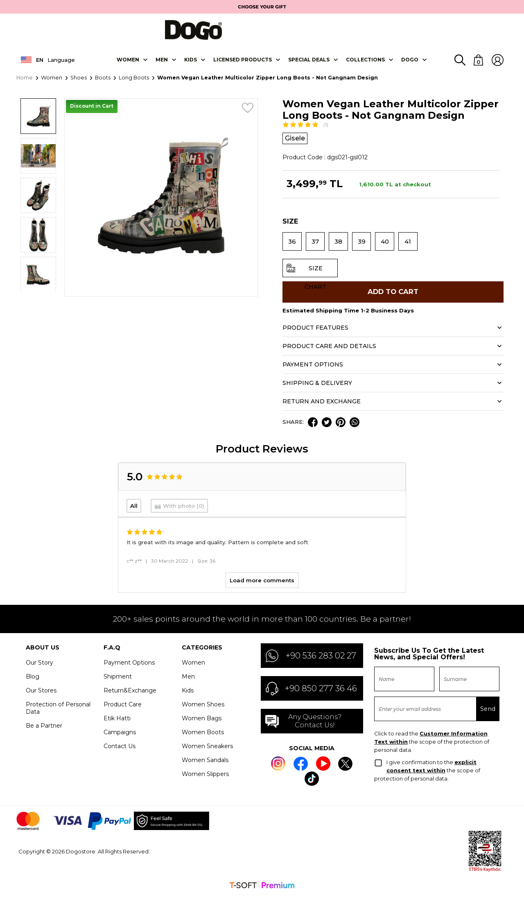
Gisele (296, 143)
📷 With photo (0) (179, 515)
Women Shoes (203, 713)
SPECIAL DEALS (309, 64)
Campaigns (120, 741)
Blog (32, 686)
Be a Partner (44, 735)
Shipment (118, 686)
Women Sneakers (207, 755)
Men (162, 64)
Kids (188, 700)
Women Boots (203, 741)
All (134, 515)
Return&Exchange (130, 700)
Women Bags (201, 727)
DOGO (409, 64)
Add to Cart (393, 299)
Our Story (39, 672)
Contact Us (120, 755)
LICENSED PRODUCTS (242, 64)
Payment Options (129, 672)
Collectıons (365, 64)
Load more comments (262, 589)
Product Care (123, 713)
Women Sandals (205, 769)
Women (128, 64)
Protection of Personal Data (58, 717)
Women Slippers (205, 783)
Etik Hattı (117, 727)
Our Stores (41, 700)
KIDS (190, 64)
